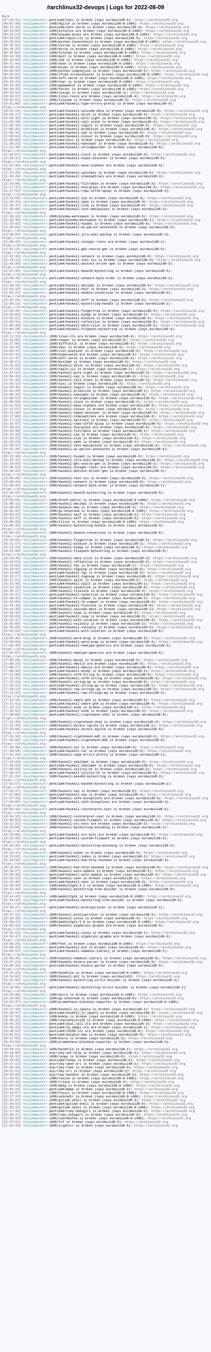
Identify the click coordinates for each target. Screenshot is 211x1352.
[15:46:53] (11, 588)
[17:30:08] (11, 855)
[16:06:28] (11, 623)
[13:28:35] (11, 414)
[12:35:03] (11, 270)
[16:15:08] (11, 658)
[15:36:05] (11, 553)
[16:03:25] (11, 619)
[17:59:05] (11, 959)
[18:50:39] (11, 1099)
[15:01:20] (11, 466)
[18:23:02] (11, 1025)
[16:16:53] (11, 671)
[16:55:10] (11, 754)
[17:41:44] (11, 903)
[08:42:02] (11, 60)
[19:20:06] (11, 1191)
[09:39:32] (11, 104)
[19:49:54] (11, 1234)
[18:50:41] (11, 1103)
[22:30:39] (11, 1339)
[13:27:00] (11, 409)
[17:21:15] (11, 828)
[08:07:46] (11, 25)
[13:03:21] (11, 379)
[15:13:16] (11, 492)
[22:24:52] (11, 1322)
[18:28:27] (11, 1042)
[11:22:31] (11, 187)
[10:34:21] (11, 113)
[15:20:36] (11, 514)
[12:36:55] (11, 278)
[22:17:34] (11, 1313)
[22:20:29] (11, 1317)
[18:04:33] (11, 977)
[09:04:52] (11, 86)
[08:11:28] (11, 30)
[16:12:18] (11, 654)
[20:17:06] (11, 1243)
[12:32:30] (11, 261)
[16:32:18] (11, 702)
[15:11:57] (11, 488)
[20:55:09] (11, 1287)
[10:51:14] (11, 130)
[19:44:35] (11, 1225)
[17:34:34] (11, 881)
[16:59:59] (11, 767)
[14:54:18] (11, 453)
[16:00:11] (11, 601)
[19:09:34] (11, 1156)
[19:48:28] (11, 1230)
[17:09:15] (11, 793)
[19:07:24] (11, 1151)
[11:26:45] (11, 209)
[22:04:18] (11, 1300)
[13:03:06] (11, 374)
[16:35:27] (11, 706)
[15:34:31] (11, 549)
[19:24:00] (11, 1195)
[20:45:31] (11, 1265)
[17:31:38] (11, 863)
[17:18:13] (11, 820)
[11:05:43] (11, 156)
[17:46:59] (11, 920)
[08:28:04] (11, 47)
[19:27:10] (11, 1208)
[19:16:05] (11, 1173)
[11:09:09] (11, 165)
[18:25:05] (11, 1038)
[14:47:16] (11, 444)
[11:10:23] (11, 169)
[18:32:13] (11, 1051)
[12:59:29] (11, 370)
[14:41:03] (11, 436)
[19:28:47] (11, 1212)
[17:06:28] (11, 789)
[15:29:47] (11, 532)
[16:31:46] (11, 697)
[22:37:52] (11, 1343)
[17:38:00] (11, 885)
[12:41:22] (11, 296)
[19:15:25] (11, 1164)
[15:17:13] (11, 501)
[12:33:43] (11, 265)
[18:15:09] (11, 1003)
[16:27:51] (11, 693)
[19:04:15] (11, 1138)
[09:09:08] (11, 91)
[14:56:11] (11, 457)
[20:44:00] (11, 1260)
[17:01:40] (11, 772)
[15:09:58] (11, 479)
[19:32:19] (11, 1217)
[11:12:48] (11, 174)
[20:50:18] (11, 1278)
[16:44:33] (11, 724)
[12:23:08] (11, 235)
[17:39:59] (11, 898)
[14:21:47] (11, 427)
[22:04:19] (11, 1304)
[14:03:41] (11, 418)
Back (5, 17)
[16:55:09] (11, 750)
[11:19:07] (11, 182)
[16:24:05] (11, 684)
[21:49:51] (11, 1291)
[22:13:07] (11, 1308)
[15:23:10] (11, 518)
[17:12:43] (11, 811)
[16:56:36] (11, 763)
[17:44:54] (11, 916)
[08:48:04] (11, 69)
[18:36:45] (11, 1060)
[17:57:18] (11, 955)
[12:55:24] (11, 357)
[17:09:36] (11, 802)
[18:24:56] (11, 1029)
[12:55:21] (11, 348)
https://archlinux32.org (156, 21)
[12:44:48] (11, 313)
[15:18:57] (11, 505)
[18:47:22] (11, 1095)
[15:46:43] (11, 562)
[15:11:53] (11, 484)
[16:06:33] (11, 628)
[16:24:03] (11, 680)
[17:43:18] (11, 911)
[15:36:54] (11, 558)
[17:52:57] (11, 937)
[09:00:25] (11, 78)
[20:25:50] (11, 1247)
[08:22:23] (11, 38)
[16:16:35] (11, 667)
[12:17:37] (11, 222)
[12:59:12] (11, 361)
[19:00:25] (11, 1129)
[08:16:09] (11, 34)
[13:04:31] (11, 383)
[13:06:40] (11, 388)
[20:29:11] (11, 1256)
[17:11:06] (11, 807)
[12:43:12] (11, 309)
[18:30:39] (11, 1047)
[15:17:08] (11, 497)
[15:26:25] (11, 523)
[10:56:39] (11, 139)
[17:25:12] (11, 846)
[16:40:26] (11, 715)
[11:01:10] (11, 143)
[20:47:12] (11, 1274)
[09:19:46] (11, 99)
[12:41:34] (11, 305)
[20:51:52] (11, 1282)
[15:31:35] (11, 536)
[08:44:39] (11, 65)
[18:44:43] (11, 1077)
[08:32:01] (11, 51)
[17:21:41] (11, 841)
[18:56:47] (11, 1121)
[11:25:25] (11, 204)
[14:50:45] (11, 449)
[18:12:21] (11, 985)
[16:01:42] (11, 610)
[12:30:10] (11, 257)
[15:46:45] (11, 580)
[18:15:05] (11, 990)
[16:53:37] (11, 741)
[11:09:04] (11, 161)
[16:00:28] (11, 606)
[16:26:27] (11, 689)
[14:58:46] (11, 462)
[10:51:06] (11, 121)
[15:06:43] (11, 470)
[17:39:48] (11, 894)
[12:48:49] (11, 331)
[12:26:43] (11, 239)
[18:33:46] (11, 1055)
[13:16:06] (11, 405)
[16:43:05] (11, 719)
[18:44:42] (11, 1073)
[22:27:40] (11, 1330)
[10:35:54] (11, 117)
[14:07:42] (11, 422)
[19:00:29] (11, 1134)
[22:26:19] (11, 1326)
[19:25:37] (11, 1199)
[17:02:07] (11, 780)
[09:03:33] (11, 82)
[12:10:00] (11, 217)
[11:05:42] (11, 152)
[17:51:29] (11, 929)
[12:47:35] (11, 322)
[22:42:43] (11, 1348)
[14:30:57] (11, 431)
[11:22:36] (11, 195)
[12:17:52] (11, 226)
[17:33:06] (11, 872)
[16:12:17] (11, 649)
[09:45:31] (11, 108)
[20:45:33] (11, 1269)
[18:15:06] (11, 999)
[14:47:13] (11, 440)
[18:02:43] (11, 968)
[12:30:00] (11, 248)
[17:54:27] (11, 946)
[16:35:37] (11, 710)
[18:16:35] (11, 1012)
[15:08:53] (11, 475)
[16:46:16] (11, 732)
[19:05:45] (11, 1147)
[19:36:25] (11, 1221)
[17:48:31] (11, 924)
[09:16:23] (11, 95)
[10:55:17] (11, 134)
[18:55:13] (11, 1116)
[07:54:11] (11, 21)
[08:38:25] (11, 56)
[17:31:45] (11, 868)
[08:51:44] (11, 73)
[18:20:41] (11, 1020)
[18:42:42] (11, 1064)
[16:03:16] (11, 614)
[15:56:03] (11, 597)
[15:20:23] (11, 510)
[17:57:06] (11, 951)
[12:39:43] (11, 287)
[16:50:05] (11, 737)
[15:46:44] (11, 575)
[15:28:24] (11, 527)
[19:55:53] (11, 1239)
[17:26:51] (11, 850)
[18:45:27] (11, 1086)
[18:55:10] (11, 1108)
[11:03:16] (11, 147)
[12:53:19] (11, 344)
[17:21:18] (11, 837)
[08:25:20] (11, 43)
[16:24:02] (11, 676)
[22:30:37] (11, 1335)
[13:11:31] (11, 401)
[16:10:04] (11, 645)
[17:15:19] (11, 815)
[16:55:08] (11, 745)
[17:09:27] (11, 798)
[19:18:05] (11, 1182)
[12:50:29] (11, 340)
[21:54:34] (11, 1295)
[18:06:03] (11, 981)
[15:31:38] (11, 545)
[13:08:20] (11, 392)
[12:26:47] (11, 243)
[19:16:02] (11, 1169)
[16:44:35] (11, 728)
